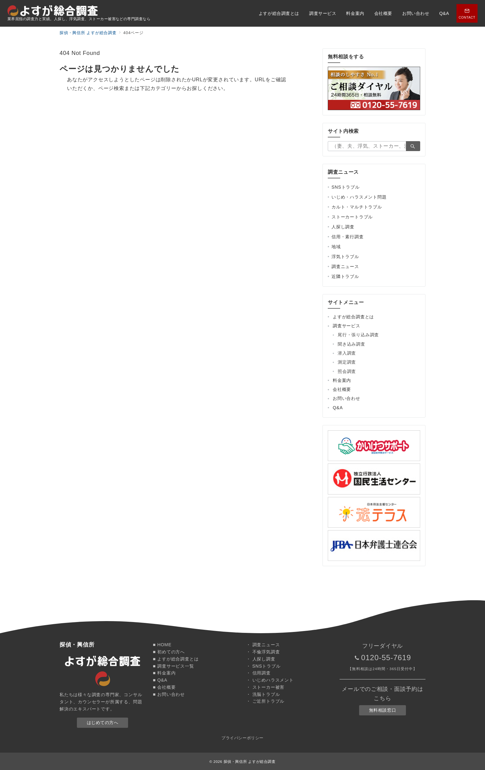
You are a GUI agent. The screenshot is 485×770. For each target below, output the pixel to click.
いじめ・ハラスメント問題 (359, 197)
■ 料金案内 (164, 672)
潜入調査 (347, 353)
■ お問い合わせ (169, 694)
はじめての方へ (102, 722)
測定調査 (347, 362)
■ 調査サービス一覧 (173, 666)
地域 (336, 246)
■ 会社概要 (164, 687)
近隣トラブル (345, 276)
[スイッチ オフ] (467, 13)
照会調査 (347, 371)
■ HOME (162, 644)
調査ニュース (345, 266)
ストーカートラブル (352, 216)
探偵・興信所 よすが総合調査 (250, 761)
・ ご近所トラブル (265, 701)
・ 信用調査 (258, 672)
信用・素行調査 (347, 236)
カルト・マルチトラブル (356, 206)
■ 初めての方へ (169, 651)
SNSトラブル (345, 187)
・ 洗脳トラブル (263, 694)
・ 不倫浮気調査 (263, 651)
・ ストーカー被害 (265, 687)
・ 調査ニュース (263, 644)
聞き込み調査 (351, 344)
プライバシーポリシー (242, 738)
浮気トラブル (345, 256)
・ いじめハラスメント (270, 680)
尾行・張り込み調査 (358, 334)
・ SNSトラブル (263, 666)
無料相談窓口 (382, 710)
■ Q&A (160, 680)
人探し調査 (342, 226)
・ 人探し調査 (260, 658)
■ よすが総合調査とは (175, 658)
